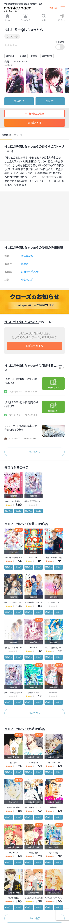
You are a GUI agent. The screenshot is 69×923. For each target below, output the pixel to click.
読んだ (50, 101)
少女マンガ (27, 280)
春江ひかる (12, 36)
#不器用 (10, 56)
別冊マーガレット (30, 272)
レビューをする (34, 345)
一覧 (58, 368)
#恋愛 (34, 56)
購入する (34, 122)
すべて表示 (34, 452)
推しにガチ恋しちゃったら (21, 146)
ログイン (61, 17)
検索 (43, 17)
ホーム (7, 17)
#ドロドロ (47, 56)
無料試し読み (34, 114)
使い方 (53, 7)
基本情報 (6, 135)
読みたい (19, 101)
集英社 (24, 264)
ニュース (18, 135)
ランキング (25, 17)
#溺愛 (23, 56)
